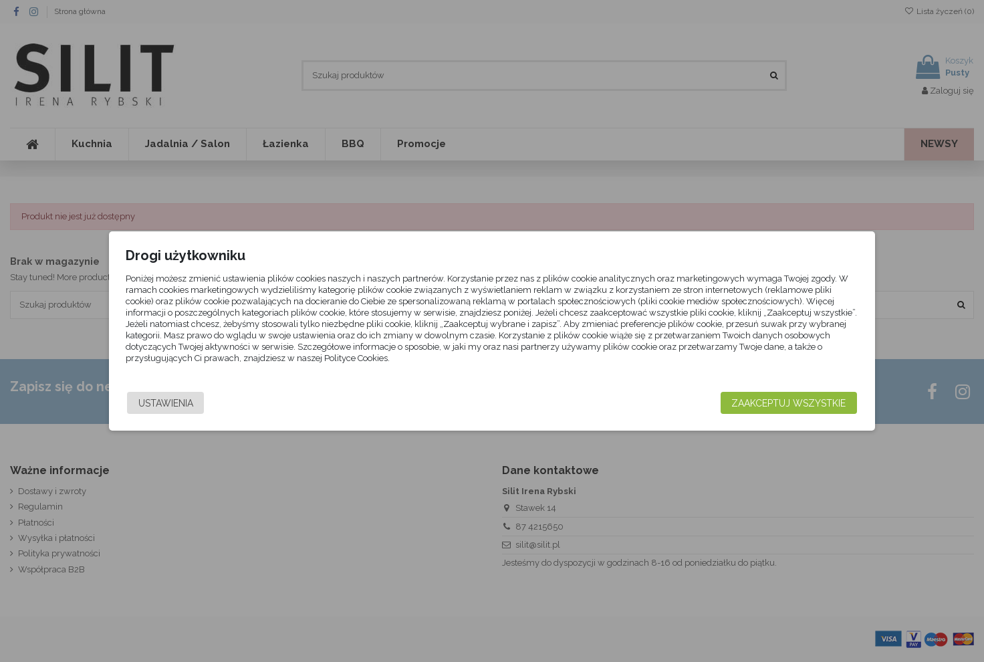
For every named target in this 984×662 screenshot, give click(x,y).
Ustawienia (222, 403)
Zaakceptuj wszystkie (732, 403)
